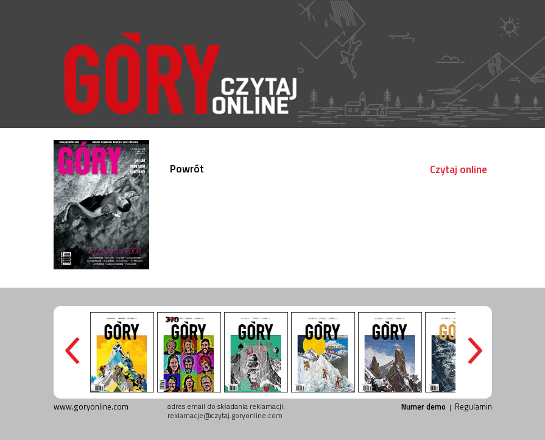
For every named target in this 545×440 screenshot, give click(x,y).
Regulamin (473, 406)
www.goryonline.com (91, 406)
